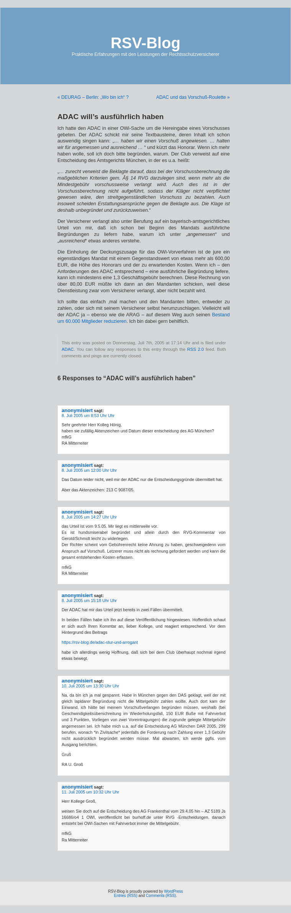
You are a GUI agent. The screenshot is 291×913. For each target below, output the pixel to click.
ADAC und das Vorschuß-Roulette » (193, 97)
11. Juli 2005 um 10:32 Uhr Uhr (90, 792)
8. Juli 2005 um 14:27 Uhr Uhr (89, 517)
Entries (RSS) (125, 895)
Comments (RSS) (161, 895)
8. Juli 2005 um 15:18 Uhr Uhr (89, 600)
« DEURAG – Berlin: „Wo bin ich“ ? (93, 97)
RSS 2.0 (195, 349)
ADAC (68, 349)
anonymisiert (77, 410)
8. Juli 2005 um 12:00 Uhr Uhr (89, 470)
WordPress (173, 891)
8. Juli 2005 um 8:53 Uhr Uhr (88, 415)
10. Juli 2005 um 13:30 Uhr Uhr (90, 686)
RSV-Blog (145, 42)
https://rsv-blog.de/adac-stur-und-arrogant (100, 642)
